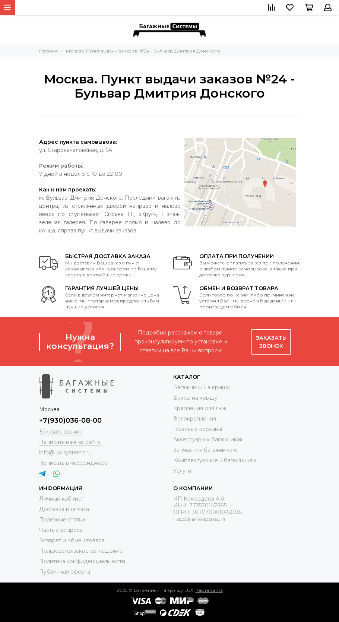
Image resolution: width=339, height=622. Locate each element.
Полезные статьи (62, 519)
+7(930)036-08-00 (70, 420)
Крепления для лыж (199, 408)
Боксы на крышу (195, 397)
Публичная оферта (64, 571)
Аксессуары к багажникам (208, 439)
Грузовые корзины (197, 429)
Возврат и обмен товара (72, 540)
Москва (49, 409)
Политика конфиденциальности (82, 561)
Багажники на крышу (201, 387)
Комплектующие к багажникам (214, 460)
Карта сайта (209, 590)
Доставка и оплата (64, 509)
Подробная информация (199, 519)
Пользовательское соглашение (81, 551)
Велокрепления (194, 418)
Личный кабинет (61, 498)
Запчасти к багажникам (204, 450)
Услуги (182, 470)
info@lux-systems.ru (65, 452)
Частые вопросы (61, 530)
